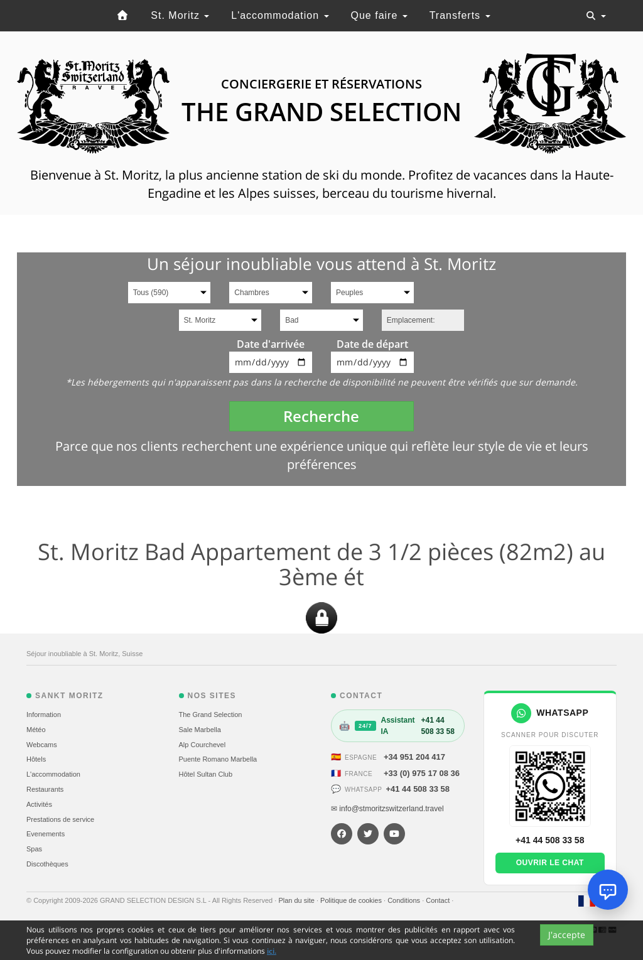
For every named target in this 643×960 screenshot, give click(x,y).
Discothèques (47, 864)
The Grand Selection (210, 714)
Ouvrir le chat (550, 862)
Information (43, 714)
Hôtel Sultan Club (206, 774)
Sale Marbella (200, 729)
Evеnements (45, 834)
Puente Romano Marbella (218, 759)
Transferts (460, 15)
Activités (39, 804)
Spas (34, 849)
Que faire (379, 15)
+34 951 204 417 (414, 757)
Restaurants (44, 789)
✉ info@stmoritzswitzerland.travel (387, 808)
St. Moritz (180, 15)
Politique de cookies (352, 900)
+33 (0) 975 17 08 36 (422, 773)
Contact (438, 900)
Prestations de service (60, 819)
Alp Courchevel (202, 744)
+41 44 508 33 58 (418, 789)
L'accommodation (279, 15)
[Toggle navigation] (596, 15)
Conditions (404, 900)
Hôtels (36, 759)
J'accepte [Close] (566, 935)
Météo (36, 729)
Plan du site (297, 900)
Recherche (321, 416)
